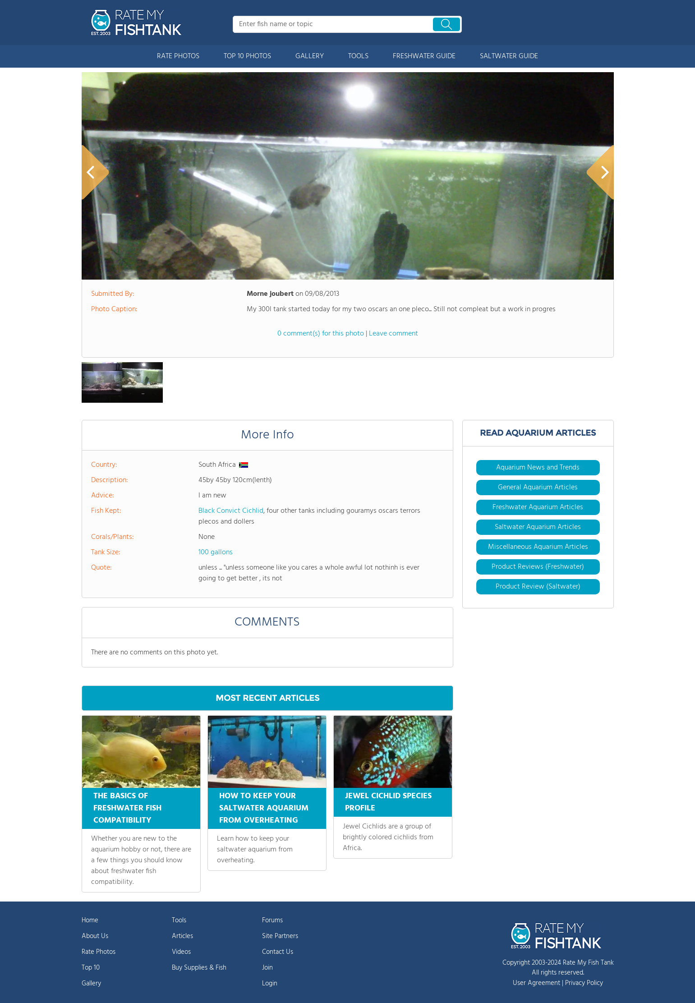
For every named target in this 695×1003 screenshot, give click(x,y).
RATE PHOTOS (178, 56)
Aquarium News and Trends (538, 468)
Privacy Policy (584, 983)
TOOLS (358, 56)
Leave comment (393, 334)
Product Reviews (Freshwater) (538, 567)
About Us (95, 936)
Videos (181, 952)
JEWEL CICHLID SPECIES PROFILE (388, 802)
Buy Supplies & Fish (199, 967)
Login (269, 983)
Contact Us (277, 952)
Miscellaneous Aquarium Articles (538, 547)
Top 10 (91, 967)
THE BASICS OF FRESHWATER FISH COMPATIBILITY (127, 808)
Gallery (91, 983)
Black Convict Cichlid (230, 511)
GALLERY (309, 56)
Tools (179, 920)
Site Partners (280, 936)
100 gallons (215, 552)
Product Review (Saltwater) (538, 587)
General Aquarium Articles (538, 487)
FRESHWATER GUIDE (424, 56)
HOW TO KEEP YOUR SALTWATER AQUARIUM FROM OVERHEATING (263, 808)
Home (90, 920)
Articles (182, 936)
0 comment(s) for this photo (320, 334)
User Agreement (536, 983)
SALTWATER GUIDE (509, 56)
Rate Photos (98, 952)
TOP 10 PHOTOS (247, 56)
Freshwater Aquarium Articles (537, 507)
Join (267, 967)
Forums (272, 920)
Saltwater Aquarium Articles (538, 527)
